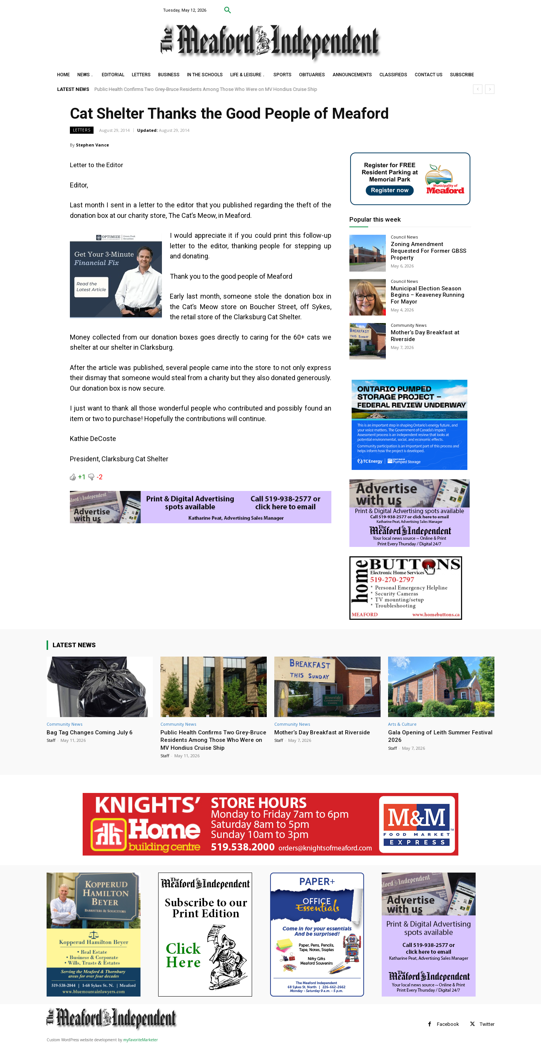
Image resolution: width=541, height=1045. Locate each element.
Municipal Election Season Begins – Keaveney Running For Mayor (429, 294)
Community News (408, 325)
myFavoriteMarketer (140, 1039)
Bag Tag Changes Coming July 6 (93, 732)
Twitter (487, 1024)
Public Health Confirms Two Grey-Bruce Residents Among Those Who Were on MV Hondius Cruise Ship (206, 89)
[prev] (477, 89)
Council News (404, 237)
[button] (228, 11)
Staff (51, 740)
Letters (82, 130)
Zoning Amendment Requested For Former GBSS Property (429, 247)
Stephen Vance (92, 145)
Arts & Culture (402, 724)
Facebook (448, 1024)
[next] (489, 89)
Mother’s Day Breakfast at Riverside (325, 732)
